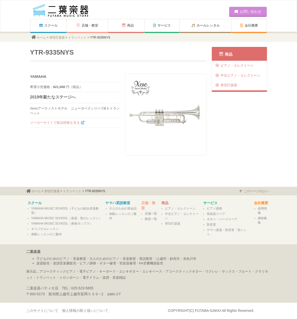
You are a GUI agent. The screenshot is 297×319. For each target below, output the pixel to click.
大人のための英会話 (123, 208)
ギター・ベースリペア (222, 219)
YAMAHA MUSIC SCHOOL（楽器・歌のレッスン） (66, 218)
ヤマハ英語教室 (117, 203)
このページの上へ (253, 191)
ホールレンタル (205, 25)
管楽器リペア (216, 214)
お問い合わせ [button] (248, 11)
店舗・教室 (87, 25)
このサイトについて (42, 311)
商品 (128, 25)
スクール (48, 25)
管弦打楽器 (57, 37)
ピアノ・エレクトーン (235, 65)
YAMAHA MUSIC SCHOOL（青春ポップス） (62, 223)
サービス (162, 25)
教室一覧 (151, 219)
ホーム (41, 37)
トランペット (77, 37)
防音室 (211, 224)
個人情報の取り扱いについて (85, 311)
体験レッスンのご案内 (46, 234)
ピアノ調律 (214, 208)
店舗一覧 (151, 213)
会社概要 (249, 25)
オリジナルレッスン (45, 229)
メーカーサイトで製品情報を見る (55, 123)
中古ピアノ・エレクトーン (238, 75)
